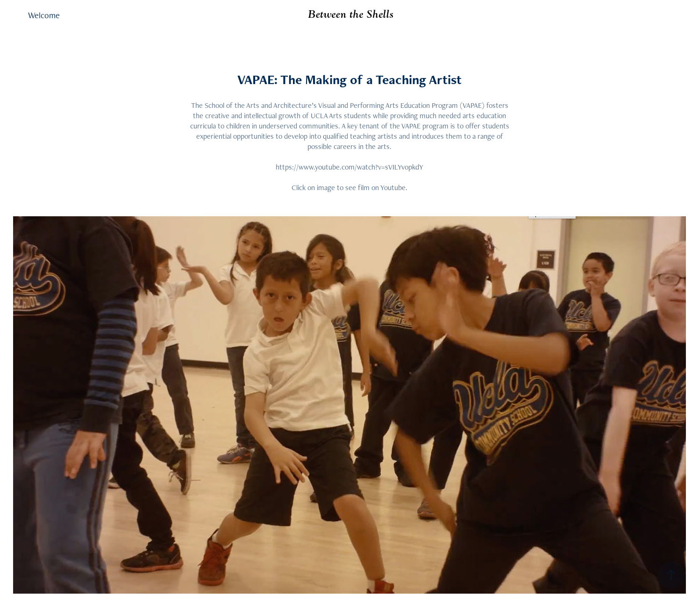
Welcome (44, 15)
